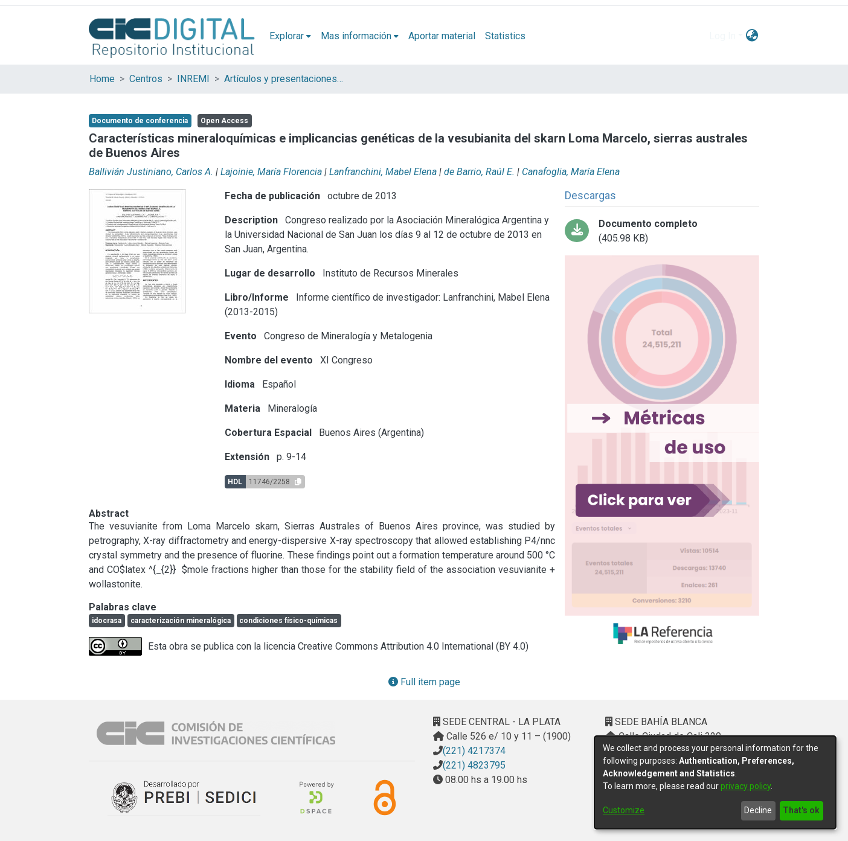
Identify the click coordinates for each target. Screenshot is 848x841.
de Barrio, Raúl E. (479, 171)
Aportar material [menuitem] (441, 36)
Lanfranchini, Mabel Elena (383, 171)
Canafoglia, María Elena (571, 171)
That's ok (801, 810)
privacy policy (746, 786)
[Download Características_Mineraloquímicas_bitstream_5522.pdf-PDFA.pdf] (662, 231)
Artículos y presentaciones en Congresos (284, 79)
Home (102, 79)
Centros (145, 79)
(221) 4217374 (474, 750)
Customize (623, 810)
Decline (758, 810)
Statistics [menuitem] (505, 36)
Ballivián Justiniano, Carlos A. (151, 171)
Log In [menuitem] (722, 36)
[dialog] (715, 782)
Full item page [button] (424, 682)
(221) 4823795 (474, 765)
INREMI (193, 79)
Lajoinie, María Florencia (271, 171)
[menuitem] (290, 36)
